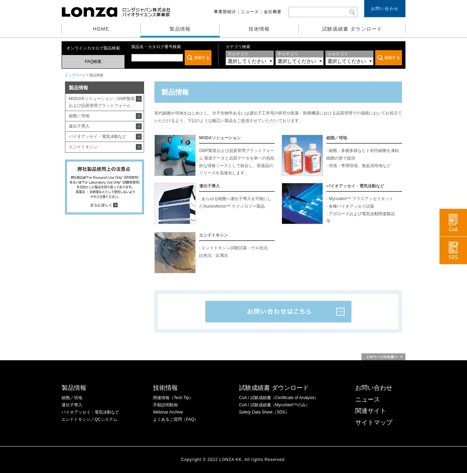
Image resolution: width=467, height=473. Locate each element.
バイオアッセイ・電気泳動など (98, 136)
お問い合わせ (385, 8)
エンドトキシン (83, 146)
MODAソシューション (220, 137)
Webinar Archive (168, 412)
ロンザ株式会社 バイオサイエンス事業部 (117, 12)
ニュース (250, 11)
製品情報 (180, 29)
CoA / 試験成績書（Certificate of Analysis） (278, 397)
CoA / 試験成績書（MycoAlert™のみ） (274, 405)
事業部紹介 (225, 11)
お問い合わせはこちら (278, 311)
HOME (101, 29)
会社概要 (273, 11)
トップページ (75, 75)
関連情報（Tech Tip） (173, 397)
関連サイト (370, 410)
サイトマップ (373, 422)
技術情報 (259, 29)
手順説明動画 (165, 405)
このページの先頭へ (383, 356)
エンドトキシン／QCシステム (89, 419)
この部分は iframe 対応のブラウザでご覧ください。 (171, 57)
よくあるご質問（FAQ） (175, 419)
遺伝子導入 (79, 126)
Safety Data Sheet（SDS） (264, 412)
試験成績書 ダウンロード (352, 29)
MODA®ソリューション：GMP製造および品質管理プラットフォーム (102, 102)
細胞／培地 (79, 115)
